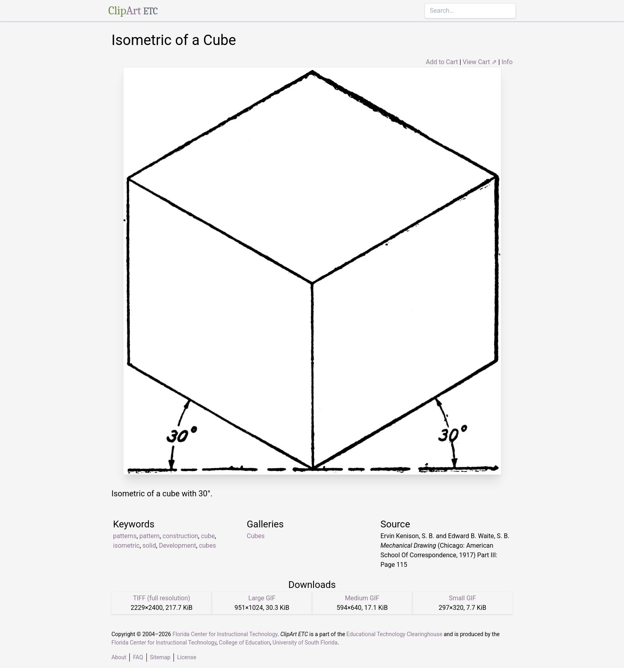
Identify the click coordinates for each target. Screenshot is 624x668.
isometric (126, 545)
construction (180, 536)
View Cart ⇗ (480, 62)
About (118, 657)
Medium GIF (362, 598)
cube (208, 536)
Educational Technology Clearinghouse (395, 634)
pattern (149, 536)
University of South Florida (305, 642)
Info (507, 62)
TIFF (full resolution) (161, 598)
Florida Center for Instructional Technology (224, 634)
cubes (207, 545)
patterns (124, 536)
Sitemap (160, 657)
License (186, 657)
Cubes (256, 536)
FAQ (138, 657)
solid (149, 545)
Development (177, 545)
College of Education (244, 642)
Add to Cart (442, 62)
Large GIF (261, 598)
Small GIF (462, 598)
